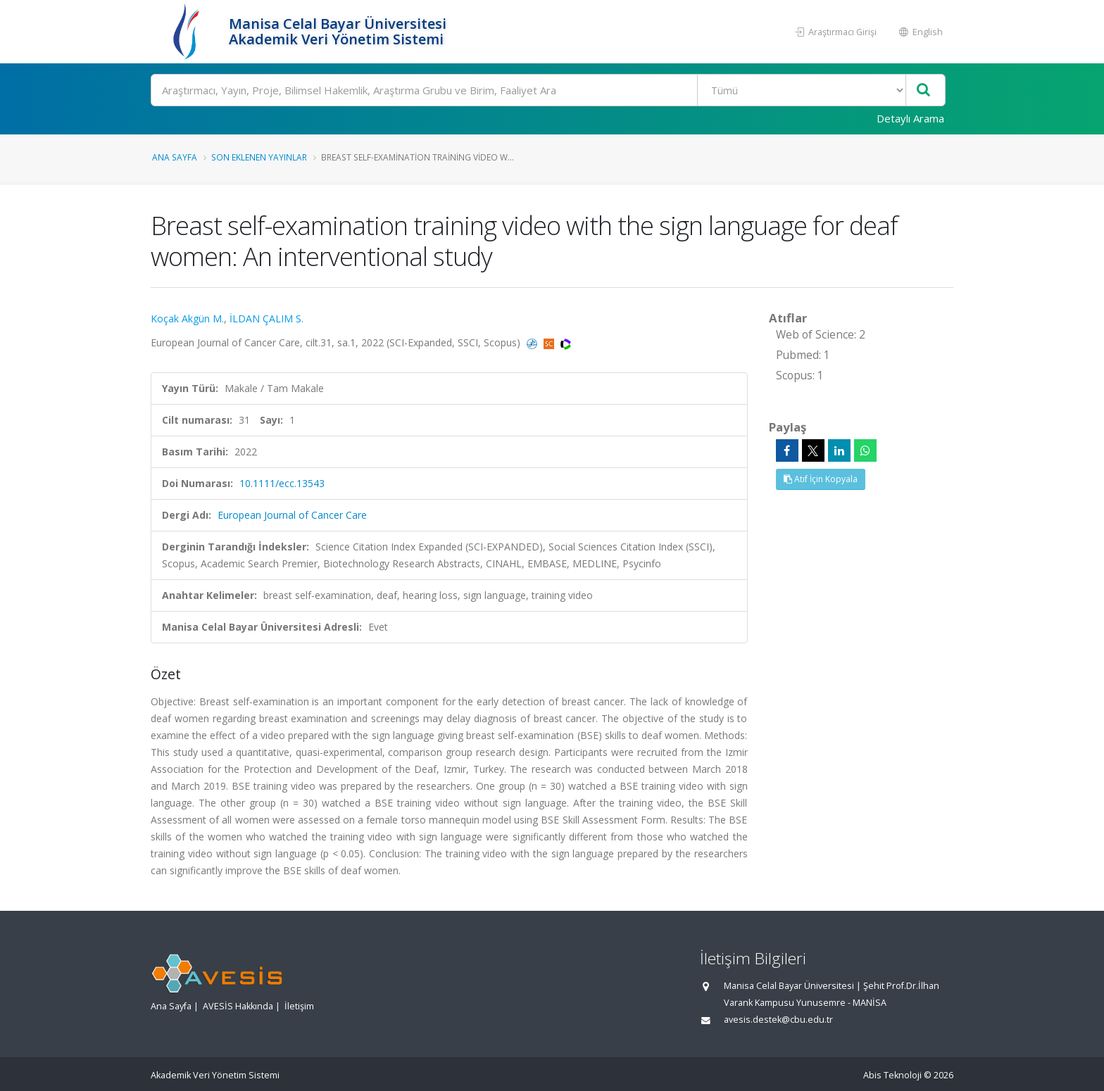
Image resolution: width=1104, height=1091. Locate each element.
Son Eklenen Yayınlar (259, 157)
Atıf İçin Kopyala (821, 479)
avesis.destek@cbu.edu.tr (778, 1020)
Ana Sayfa (174, 157)
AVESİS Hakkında (238, 1006)
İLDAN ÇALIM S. (266, 318)
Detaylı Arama (910, 118)
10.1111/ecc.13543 (282, 483)
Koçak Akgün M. (187, 318)
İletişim (299, 1006)
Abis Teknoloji (892, 1075)
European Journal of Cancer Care (292, 515)
